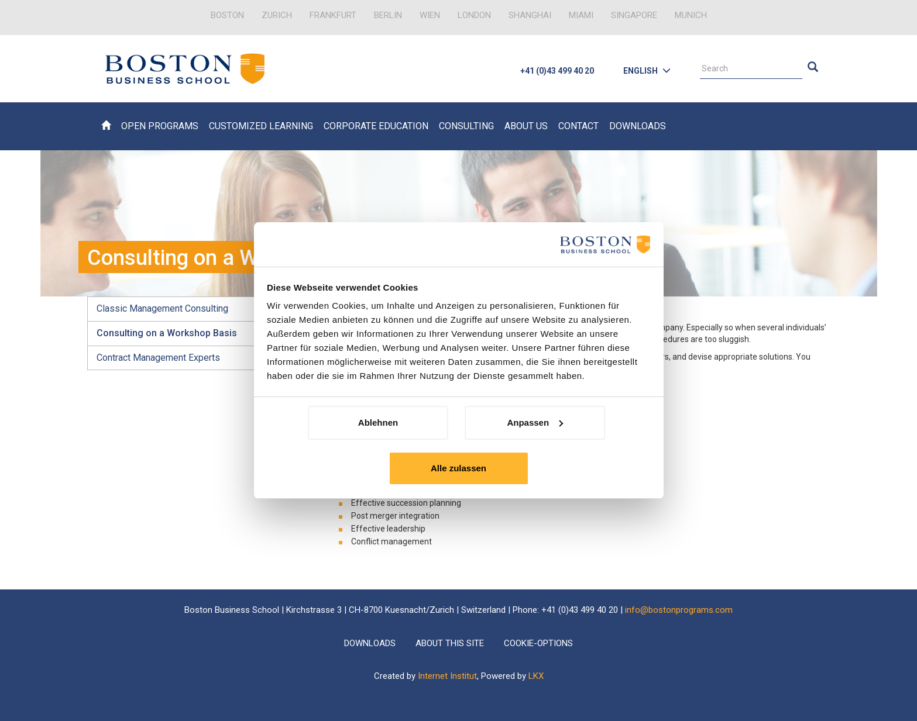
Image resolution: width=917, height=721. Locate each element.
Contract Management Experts (158, 357)
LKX (536, 676)
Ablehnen (378, 422)
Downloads (637, 126)
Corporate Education (376, 126)
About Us (526, 126)
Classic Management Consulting (162, 308)
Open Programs (159, 126)
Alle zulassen (458, 468)
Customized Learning (261, 126)
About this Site (449, 643)
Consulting (466, 126)
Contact (578, 126)
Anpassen (535, 422)
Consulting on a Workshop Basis (167, 333)
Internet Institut (447, 676)
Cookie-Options (538, 643)
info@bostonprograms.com (679, 610)
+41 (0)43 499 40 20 (557, 70)
